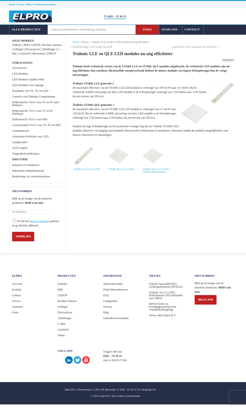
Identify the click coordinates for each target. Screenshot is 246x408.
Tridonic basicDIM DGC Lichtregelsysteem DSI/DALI (166, 285)
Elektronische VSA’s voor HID (30, 119)
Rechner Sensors (52, 45)
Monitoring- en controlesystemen (31, 176)
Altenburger (48, 49)
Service (16, 301)
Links (15, 312)
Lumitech (24, 53)
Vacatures (17, 306)
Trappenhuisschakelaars (25, 153)
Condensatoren (20, 130)
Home (76, 41)
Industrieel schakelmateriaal (28, 170)
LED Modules (20, 73)
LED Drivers (19, 68)
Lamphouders (20, 142)
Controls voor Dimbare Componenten (33, 96)
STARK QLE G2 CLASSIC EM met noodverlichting (156, 170)
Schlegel (18, 49)
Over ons (17, 284)
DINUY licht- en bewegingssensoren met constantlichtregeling (162, 306)
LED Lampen (20, 148)
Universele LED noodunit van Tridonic (194, 47)
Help (106, 312)
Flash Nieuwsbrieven (115, 289)
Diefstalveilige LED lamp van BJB (92, 47)
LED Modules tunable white (28, 79)
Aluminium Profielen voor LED (30, 136)
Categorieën (110, 301)
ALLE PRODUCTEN (27, 29)
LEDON (35, 45)
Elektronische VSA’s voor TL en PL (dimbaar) (32, 112)
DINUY (52, 53)
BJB (26, 45)
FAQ (106, 295)
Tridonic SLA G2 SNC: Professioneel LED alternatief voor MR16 (166, 295)
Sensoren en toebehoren (25, 165)
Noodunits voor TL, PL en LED (30, 90)
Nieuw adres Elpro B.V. (162, 315)
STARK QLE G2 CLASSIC (121, 169)
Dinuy (61, 335)
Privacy (107, 306)
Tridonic (17, 45)
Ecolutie (17, 289)
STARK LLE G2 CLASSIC (87, 169)
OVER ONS (170, 29)
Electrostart (38, 53)
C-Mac (62, 323)
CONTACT (192, 29)
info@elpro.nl (148, 389)
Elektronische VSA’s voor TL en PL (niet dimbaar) (35, 104)
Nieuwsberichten (113, 284)
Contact (16, 295)
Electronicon (32, 49)
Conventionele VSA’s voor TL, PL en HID (36, 125)
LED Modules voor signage (28, 85)
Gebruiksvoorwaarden (116, 318)
